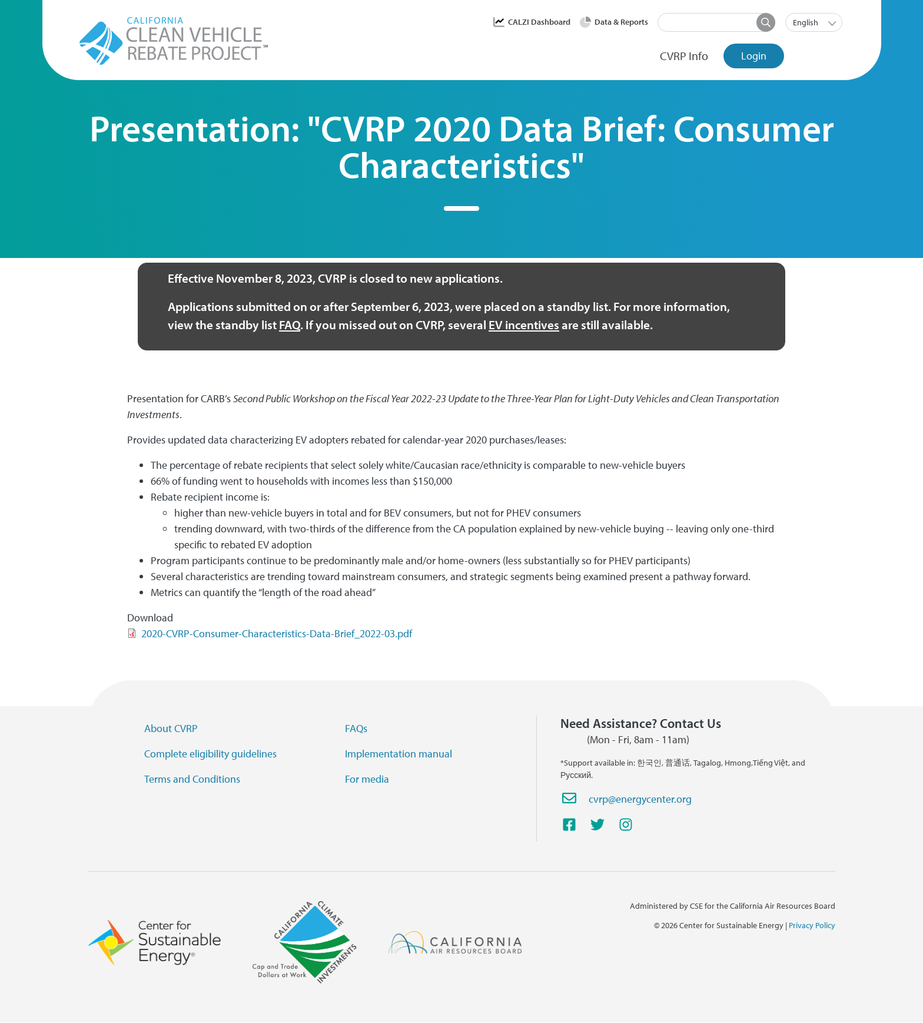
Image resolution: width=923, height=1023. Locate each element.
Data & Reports (621, 21)
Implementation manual (398, 753)
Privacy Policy (812, 925)
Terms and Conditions (192, 779)
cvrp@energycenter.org (640, 799)
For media (367, 779)
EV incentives (524, 324)
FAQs (356, 728)
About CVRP (171, 728)
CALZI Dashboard (539, 21)
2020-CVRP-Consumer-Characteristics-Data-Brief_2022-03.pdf (276, 633)
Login (753, 55)
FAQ (289, 324)
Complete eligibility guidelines (210, 753)
